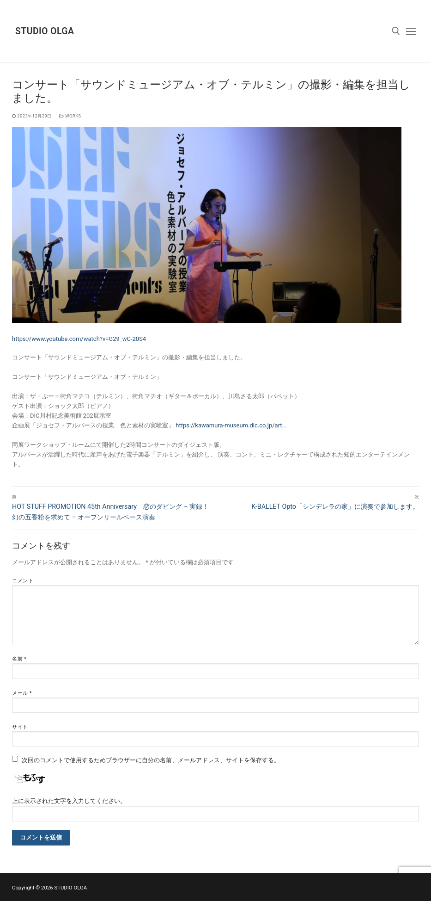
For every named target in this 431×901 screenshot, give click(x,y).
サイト (20, 727)
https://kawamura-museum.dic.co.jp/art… (231, 425)
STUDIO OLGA (44, 31)
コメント (22, 581)
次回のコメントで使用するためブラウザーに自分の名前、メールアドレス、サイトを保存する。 (151, 760)
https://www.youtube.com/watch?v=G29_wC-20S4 (79, 338)
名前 (19, 659)
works (70, 115)
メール (22, 693)
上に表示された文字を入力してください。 (69, 800)
